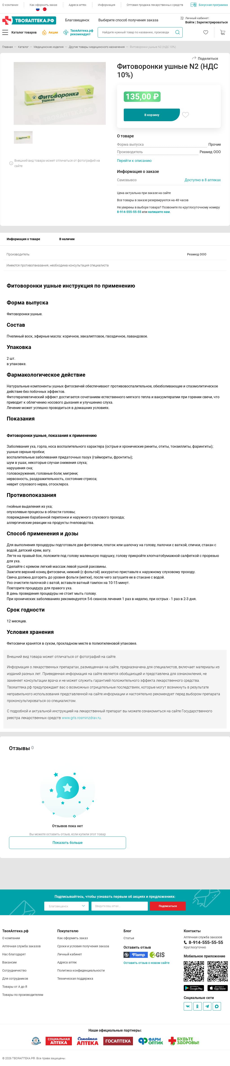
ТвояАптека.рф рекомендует (78, 32)
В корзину (151, 115)
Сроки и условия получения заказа (83, 946)
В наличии (67, 239)
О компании (10, 5)
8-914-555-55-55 (129, 212)
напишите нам (159, 212)
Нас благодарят (14, 954)
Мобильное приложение (204, 956)
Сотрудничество (14, 970)
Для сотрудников (15, 978)
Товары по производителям (22, 995)
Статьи (129, 938)
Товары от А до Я (14, 986)
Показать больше (68, 842)
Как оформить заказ (43, 5)
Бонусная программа (209, 5)
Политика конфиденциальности (81, 970)
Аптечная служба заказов (21, 946)
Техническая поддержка (75, 978)
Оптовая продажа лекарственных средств (155, 5)
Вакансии (9, 962)
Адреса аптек (77, 5)
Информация (106, 5)
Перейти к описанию (134, 161)
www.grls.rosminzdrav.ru (81, 718)
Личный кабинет (69, 954)
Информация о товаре (23, 239)
